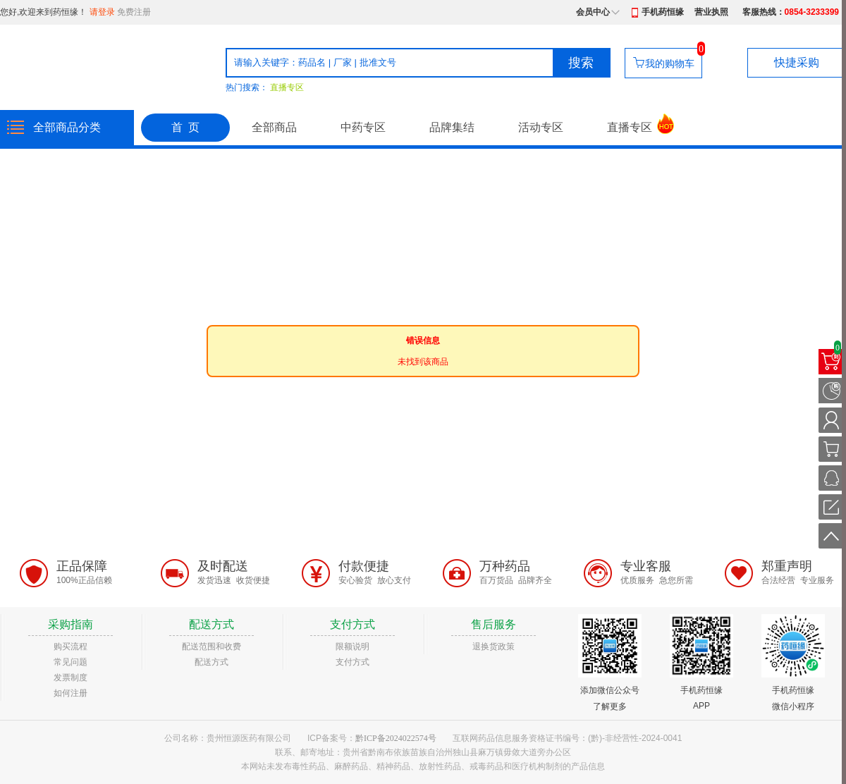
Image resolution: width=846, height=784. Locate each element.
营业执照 (711, 12)
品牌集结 (451, 127)
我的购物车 (669, 63)
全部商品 (274, 127)
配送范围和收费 (211, 646)
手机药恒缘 (663, 12)
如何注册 (70, 693)
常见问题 (70, 662)
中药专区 (363, 127)
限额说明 (352, 646)
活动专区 (540, 127)
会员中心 (593, 12)
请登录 (102, 12)
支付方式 (352, 662)
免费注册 (134, 12)
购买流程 (70, 646)
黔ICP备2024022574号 (395, 738)
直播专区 (287, 87)
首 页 (185, 127)
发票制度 (70, 677)
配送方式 (211, 662)
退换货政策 (493, 646)
